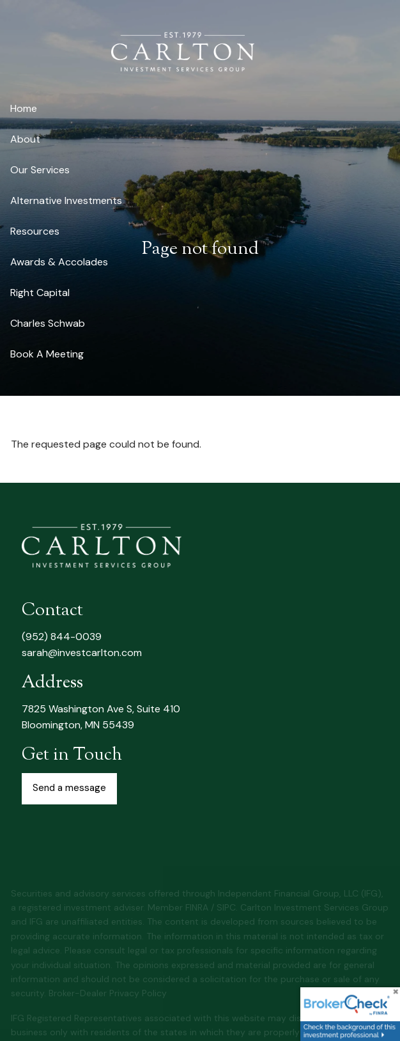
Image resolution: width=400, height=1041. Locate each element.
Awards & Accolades (59, 262)
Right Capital (40, 292)
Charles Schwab (47, 323)
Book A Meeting (47, 354)
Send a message (69, 787)
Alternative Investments (66, 200)
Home (23, 108)
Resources (34, 231)
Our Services (40, 169)
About (25, 139)
